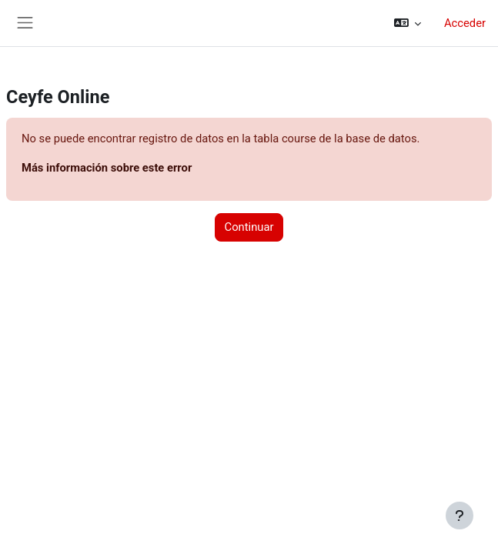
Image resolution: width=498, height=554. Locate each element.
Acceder (465, 23)
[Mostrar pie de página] (459, 515)
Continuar (249, 227)
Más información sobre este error (107, 168)
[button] (407, 23)
